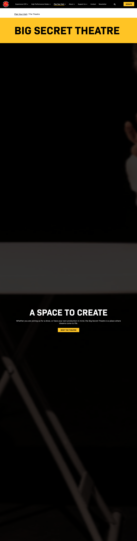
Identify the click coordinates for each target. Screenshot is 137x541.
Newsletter (102, 4)
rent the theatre (68, 330)
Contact (93, 4)
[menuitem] (22, 4)
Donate (129, 4)
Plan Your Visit (20, 14)
